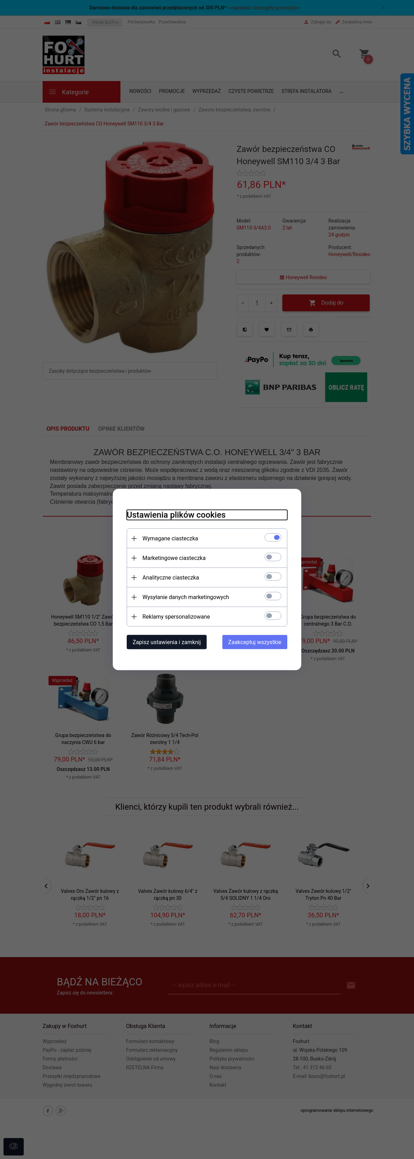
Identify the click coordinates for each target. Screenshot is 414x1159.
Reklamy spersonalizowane (176, 616)
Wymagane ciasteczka (170, 538)
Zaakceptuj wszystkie (254, 642)
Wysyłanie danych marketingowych (185, 597)
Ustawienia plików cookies (176, 515)
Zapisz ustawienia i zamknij (167, 642)
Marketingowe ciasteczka (174, 558)
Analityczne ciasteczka (170, 577)
